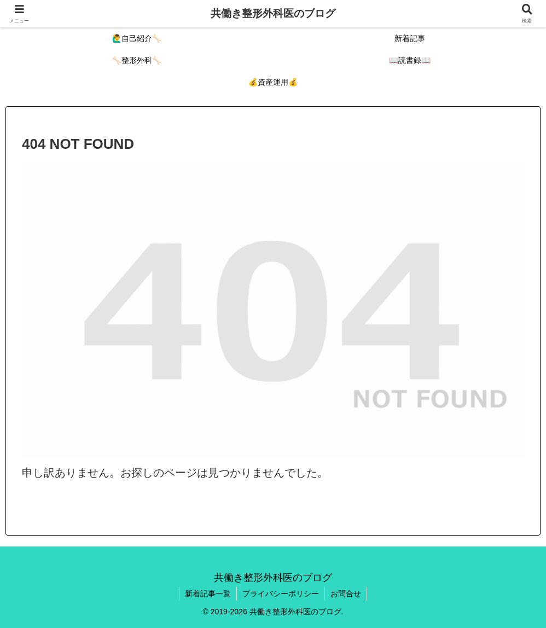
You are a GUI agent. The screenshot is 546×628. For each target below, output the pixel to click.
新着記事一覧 (208, 593)
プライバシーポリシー (280, 593)
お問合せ (345, 593)
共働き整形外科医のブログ (273, 13)
